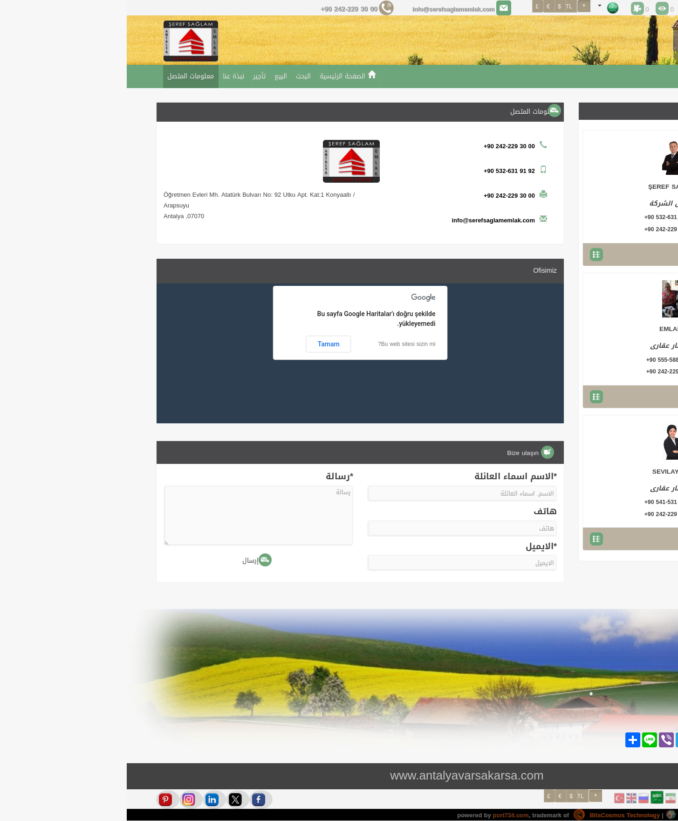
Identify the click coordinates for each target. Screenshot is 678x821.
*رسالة (212, 477)
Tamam (202, 344)
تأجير (132, 76)
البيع (154, 76)
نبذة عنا (106, 76)
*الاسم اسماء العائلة (389, 477)
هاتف (418, 512)
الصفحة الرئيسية (216, 76)
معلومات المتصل (64, 76)
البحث (176, 76)
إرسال (130, 560)
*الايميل (414, 547)
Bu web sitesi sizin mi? (279, 344)
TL (454, 796)
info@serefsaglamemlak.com (321, 9)
